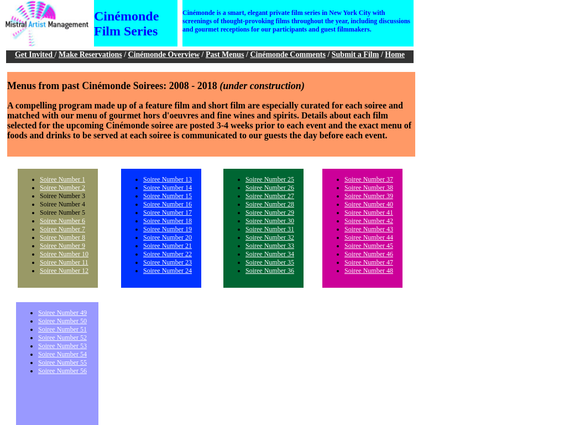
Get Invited (35, 54)
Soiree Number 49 (62, 313)
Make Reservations (90, 54)
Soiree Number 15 (167, 196)
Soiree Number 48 (368, 270)
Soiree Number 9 (62, 246)
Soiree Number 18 (167, 221)
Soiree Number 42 (368, 221)
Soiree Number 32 (269, 237)
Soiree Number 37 (368, 179)
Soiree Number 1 (62, 179)
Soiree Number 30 (269, 221)
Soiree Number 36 (269, 270)
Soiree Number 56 (62, 371)
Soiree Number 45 (368, 246)
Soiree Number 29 (269, 212)
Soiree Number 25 (269, 179)
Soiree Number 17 (167, 212)
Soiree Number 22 (167, 254)
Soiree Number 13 (167, 179)
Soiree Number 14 (167, 187)
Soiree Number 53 (62, 346)
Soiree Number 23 (167, 262)
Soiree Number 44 (368, 237)
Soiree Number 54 (62, 354)
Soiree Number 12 (64, 270)
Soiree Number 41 (368, 212)
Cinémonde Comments (288, 54)
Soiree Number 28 (269, 204)
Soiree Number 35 (269, 262)
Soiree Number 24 (167, 270)
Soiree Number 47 (368, 262)
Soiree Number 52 (62, 337)
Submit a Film (355, 54)
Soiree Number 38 (368, 187)
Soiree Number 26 (269, 187)
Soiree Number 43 (368, 229)
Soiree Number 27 (269, 196)
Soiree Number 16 (167, 204)
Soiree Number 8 (62, 237)
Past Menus (225, 54)
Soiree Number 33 (269, 246)
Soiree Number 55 (62, 362)
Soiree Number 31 (269, 229)
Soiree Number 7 (62, 229)
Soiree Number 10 (64, 254)
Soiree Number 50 (62, 321)
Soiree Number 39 (368, 196)
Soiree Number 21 (167, 246)
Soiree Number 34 (269, 254)
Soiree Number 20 (167, 237)
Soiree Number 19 (167, 229)
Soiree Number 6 (62, 221)
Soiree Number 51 (62, 329)
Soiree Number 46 (368, 254)
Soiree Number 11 (64, 262)
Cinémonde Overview (164, 54)
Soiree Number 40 (368, 204)
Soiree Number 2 (62, 187)
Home (395, 54)
